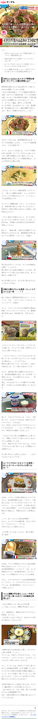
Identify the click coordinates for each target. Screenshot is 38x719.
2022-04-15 (11, 32)
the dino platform (21, 716)
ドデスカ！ (11, 33)
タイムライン (21, 33)
